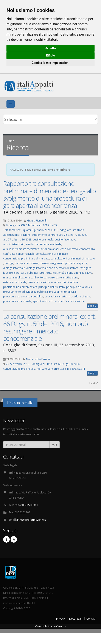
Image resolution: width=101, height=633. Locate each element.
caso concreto (69, 249)
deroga (9, 263)
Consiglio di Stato (41, 364)
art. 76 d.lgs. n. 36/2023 (73, 234)
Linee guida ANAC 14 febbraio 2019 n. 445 (31, 225)
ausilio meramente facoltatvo (21, 249)
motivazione (70, 277)
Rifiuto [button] (50, 55)
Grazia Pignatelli (37, 220)
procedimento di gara (62, 291)
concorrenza (87, 249)
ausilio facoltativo (65, 239)
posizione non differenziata (20, 287)
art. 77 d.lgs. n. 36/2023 (17, 239)
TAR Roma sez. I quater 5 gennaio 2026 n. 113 (30, 230)
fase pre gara (11, 272)
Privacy (60, 618)
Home (10, 141)
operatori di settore (66, 282)
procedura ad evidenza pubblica (23, 296)
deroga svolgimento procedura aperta (63, 263)
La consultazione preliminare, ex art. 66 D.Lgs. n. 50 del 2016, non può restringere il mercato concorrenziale (49, 327)
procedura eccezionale (17, 301)
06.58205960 (30, 505)
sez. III (81, 368)
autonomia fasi (49, 249)
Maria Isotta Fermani (38, 359)
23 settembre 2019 (17, 364)
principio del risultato (51, 287)
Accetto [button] (50, 48)
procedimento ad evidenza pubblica (25, 291)
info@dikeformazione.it (31, 519)
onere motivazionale (40, 282)
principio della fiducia (79, 287)
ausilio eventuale (43, 239)
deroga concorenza (27, 263)
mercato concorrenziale (51, 368)
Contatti (91, 618)
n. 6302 (71, 368)
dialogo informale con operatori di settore (52, 268)
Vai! (54, 445)
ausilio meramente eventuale (43, 244)
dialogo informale (14, 268)
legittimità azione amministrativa (72, 272)
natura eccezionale (14, 282)
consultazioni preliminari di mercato (73, 258)
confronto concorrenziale (18, 253)
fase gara (85, 268)
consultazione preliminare (52, 253)
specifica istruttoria (45, 301)
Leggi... (92, 306)
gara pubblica (29, 272)
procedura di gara (79, 296)
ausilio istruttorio (14, 244)
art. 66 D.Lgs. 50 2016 (66, 364)
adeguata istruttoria (72, 230)
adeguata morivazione (17, 234)
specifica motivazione (71, 301)
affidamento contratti (45, 234)
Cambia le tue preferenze (50, 626)
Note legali (75, 618)
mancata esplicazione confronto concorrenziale (32, 277)
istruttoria (45, 272)
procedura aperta (56, 296)
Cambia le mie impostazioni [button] (50, 62)
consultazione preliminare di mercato (26, 258)
